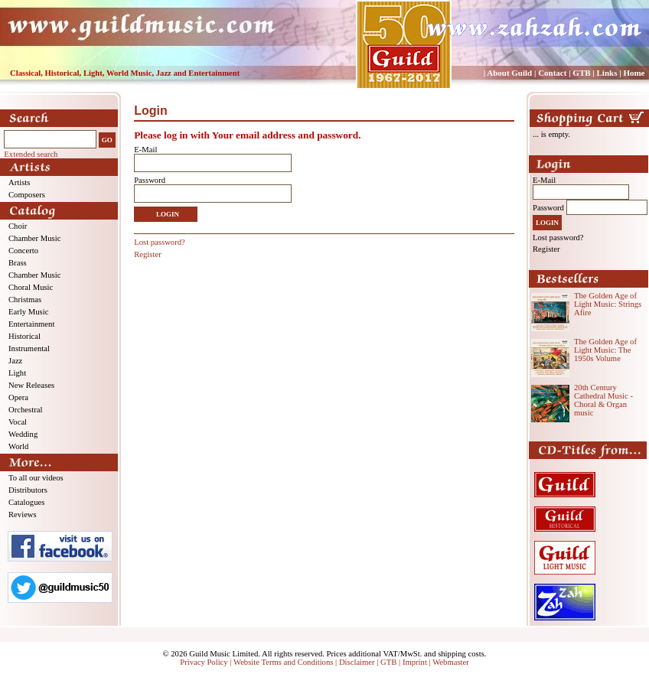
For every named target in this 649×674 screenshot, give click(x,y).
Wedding (23, 434)
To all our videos (36, 478)
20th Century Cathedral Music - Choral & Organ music (603, 400)
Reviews (22, 514)
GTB (581, 72)
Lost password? (159, 242)
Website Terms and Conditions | (286, 662)
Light (17, 373)
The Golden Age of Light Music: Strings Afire (607, 304)
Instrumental (29, 348)
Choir (17, 226)
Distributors (27, 490)
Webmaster (450, 662)
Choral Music (30, 287)
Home (633, 72)
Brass (17, 263)
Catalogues (26, 502)
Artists (19, 182)
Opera (18, 397)
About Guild (509, 72)
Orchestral (25, 409)
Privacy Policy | (206, 662)
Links (607, 72)
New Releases (31, 385)
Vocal (17, 422)
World (18, 446)
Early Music (28, 312)
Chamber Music (34, 238)
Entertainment (31, 324)
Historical (24, 336)
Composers (26, 194)
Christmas (24, 299)
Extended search (30, 154)
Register (147, 254)
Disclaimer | (359, 662)
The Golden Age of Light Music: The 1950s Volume (605, 350)
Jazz (15, 361)
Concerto (23, 250)
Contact (552, 72)
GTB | (391, 662)
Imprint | (417, 662)
